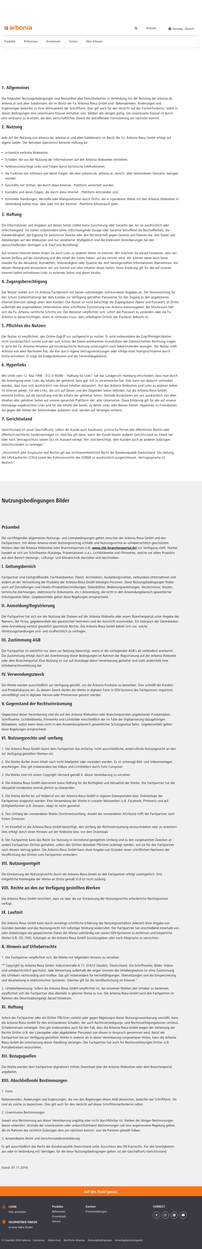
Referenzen (28, 22)
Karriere (90, 1206)
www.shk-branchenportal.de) (114, 548)
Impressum (39, 1240)
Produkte (7, 22)
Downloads (51, 22)
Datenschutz (54, 1240)
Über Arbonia (91, 22)
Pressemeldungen (96, 1211)
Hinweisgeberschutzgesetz (129, 1240)
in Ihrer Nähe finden (21, 1227)
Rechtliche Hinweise (74, 1240)
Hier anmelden (17, 1212)
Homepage (6, 33)
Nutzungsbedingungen (26, 33)
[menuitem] (9, 22)
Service (70, 22)
